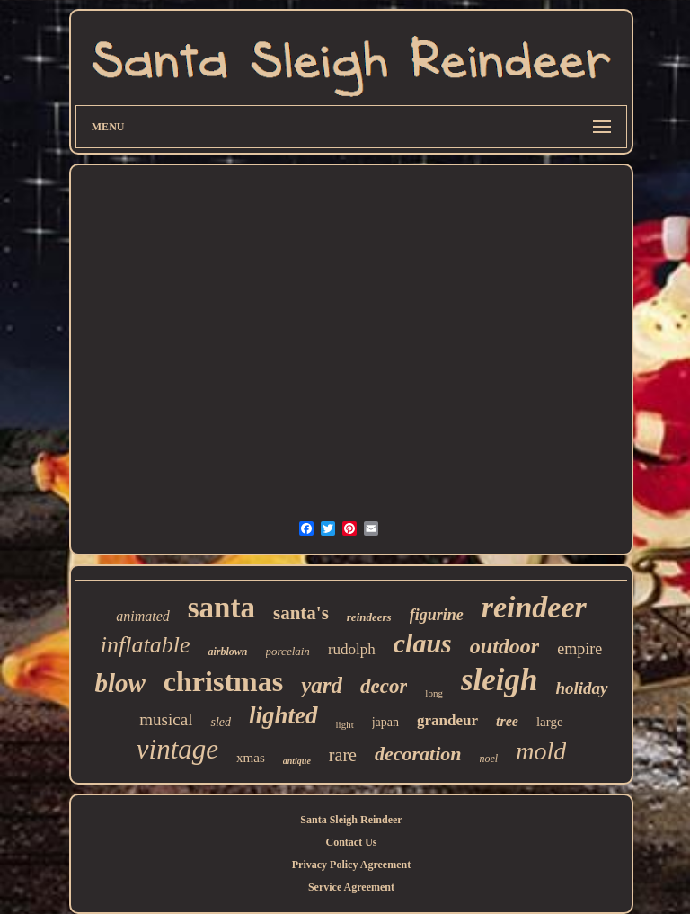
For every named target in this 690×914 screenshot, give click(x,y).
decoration (418, 753)
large (549, 721)
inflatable (145, 645)
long (434, 693)
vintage (177, 749)
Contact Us (350, 842)
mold (541, 751)
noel (489, 758)
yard (321, 685)
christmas (223, 681)
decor (383, 686)
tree (507, 721)
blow (119, 683)
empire (579, 649)
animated (143, 616)
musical (165, 719)
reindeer (534, 607)
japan (385, 722)
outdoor (504, 646)
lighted (283, 715)
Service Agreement (351, 887)
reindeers (369, 617)
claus (423, 643)
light (345, 724)
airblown (228, 651)
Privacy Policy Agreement (351, 864)
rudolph (352, 649)
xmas (250, 757)
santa (221, 607)
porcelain (288, 651)
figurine (437, 615)
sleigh (499, 679)
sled (220, 722)
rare (343, 755)
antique (297, 761)
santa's (301, 613)
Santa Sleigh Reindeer (351, 819)
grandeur (447, 720)
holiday (581, 688)
